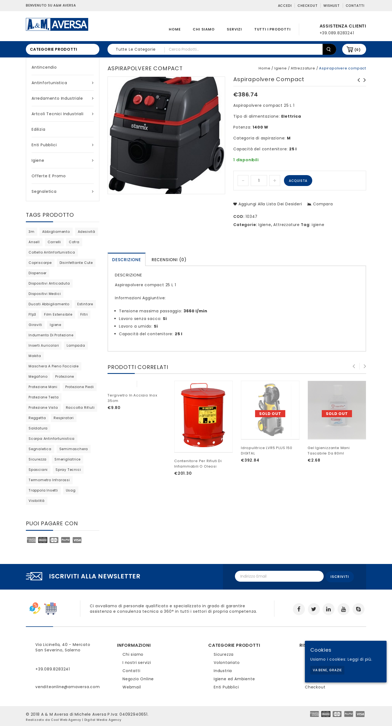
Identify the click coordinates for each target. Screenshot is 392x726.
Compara (323, 204)
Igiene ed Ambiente (234, 678)
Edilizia (38, 129)
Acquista (298, 180)
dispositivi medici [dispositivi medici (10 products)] (45, 293)
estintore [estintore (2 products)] (85, 304)
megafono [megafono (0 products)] (38, 376)
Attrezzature (303, 68)
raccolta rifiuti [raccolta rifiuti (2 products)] (80, 407)
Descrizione (126, 260)
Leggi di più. (360, 659)
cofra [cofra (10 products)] (74, 242)
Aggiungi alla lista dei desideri (269, 204)
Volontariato (227, 661)
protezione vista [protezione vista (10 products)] (43, 407)
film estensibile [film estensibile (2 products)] (58, 314)
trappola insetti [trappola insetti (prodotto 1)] (43, 490)
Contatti (355, 5)
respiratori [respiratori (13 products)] (64, 418)
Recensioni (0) (169, 260)
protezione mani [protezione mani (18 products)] (43, 387)
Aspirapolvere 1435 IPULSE (357, 82)
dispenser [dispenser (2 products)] (38, 273)
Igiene (63, 160)
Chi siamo (204, 29)
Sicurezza (224, 653)
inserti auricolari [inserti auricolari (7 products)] (44, 345)
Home (174, 29)
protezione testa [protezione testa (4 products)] (44, 397)
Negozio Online (138, 678)
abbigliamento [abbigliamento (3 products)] (56, 231)
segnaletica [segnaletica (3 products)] (40, 449)
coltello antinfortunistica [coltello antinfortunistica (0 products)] (52, 252)
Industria (223, 669)
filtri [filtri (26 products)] (84, 314)
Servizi (234, 29)
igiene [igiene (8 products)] (55, 324)
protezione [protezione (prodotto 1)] (64, 376)
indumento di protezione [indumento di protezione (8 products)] (51, 335)
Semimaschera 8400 (363, 82)
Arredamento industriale (63, 98)
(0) (357, 49)
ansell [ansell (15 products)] (34, 242)
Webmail (131, 686)
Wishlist (331, 5)
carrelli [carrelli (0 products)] (54, 242)
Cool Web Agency (66, 718)
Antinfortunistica (63, 83)
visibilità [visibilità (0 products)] (37, 500)
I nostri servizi (136, 661)
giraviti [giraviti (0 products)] (35, 324)
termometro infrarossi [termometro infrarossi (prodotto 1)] (49, 480)
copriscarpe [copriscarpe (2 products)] (40, 262)
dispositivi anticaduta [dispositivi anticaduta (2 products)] (49, 283)
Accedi (285, 5)
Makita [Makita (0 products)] (35, 355)
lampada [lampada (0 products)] (76, 345)
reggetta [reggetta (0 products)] (37, 418)
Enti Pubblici (63, 145)
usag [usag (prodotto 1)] (71, 490)
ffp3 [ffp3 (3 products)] (32, 314)
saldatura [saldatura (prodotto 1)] (38, 428)
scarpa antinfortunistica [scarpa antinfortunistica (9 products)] (52, 438)
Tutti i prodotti (272, 29)
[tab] (127, 259)
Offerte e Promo (49, 176)
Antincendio (44, 67)
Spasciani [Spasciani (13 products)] (38, 469)
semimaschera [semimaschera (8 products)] (73, 449)
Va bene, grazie (327, 670)
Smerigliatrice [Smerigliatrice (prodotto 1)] (67, 459)
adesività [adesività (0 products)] (86, 231)
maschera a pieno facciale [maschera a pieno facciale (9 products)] (54, 366)
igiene (318, 224)
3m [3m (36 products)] (32, 231)
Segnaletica (63, 191)
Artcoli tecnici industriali (63, 114)
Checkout (307, 5)
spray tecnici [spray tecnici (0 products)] (68, 469)
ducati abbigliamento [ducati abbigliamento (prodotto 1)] (49, 304)
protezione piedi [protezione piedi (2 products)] (79, 387)
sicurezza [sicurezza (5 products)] (38, 459)
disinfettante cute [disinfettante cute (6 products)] (76, 262)
